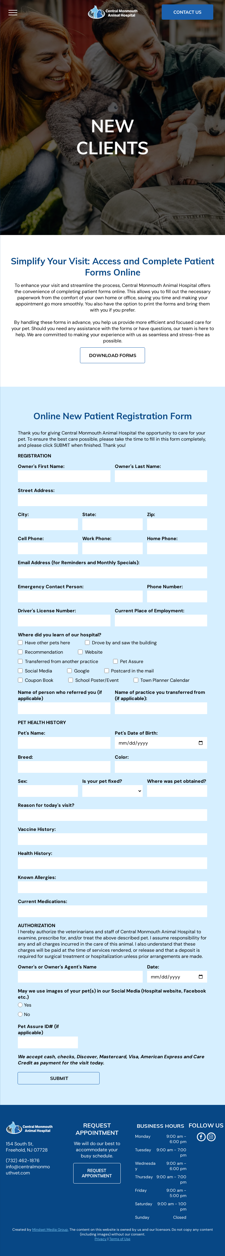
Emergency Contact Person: (50, 587)
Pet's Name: (31, 733)
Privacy (101, 1239)
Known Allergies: (37, 877)
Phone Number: (165, 587)
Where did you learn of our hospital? (59, 635)
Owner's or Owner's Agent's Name (57, 967)
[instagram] (211, 1137)
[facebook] (201, 1137)
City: (23, 514)
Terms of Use (119, 1239)
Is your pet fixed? (102, 781)
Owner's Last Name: (138, 466)
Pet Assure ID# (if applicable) (38, 1029)
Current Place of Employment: (149, 611)
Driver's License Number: (47, 611)
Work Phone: (96, 538)
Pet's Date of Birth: (136, 733)
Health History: (35, 853)
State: (89, 514)
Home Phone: (162, 538)
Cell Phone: (31, 538)
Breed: (25, 757)
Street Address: (36, 490)
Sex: (22, 781)
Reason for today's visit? (46, 805)
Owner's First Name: (41, 466)
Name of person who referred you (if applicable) (60, 695)
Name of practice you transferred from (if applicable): (160, 695)
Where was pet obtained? (176, 781)
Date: (153, 967)
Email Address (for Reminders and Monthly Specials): (78, 562)
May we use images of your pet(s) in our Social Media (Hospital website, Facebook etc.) (112, 994)
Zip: (151, 514)
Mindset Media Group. (50, 1229)
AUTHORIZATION (36, 925)
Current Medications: (42, 901)
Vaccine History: (37, 829)
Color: (122, 757)
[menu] (13, 12)
